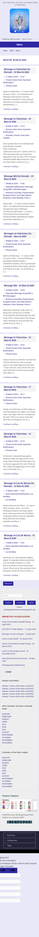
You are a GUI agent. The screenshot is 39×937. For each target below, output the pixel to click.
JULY (4, 729)
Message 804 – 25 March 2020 (19, 285)
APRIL (4, 721)
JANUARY (6, 714)
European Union (9, 195)
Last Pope (21, 195)
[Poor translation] (12, 870)
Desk (20, 80)
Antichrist (10, 193)
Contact (8, 603)
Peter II (27, 198)
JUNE (4, 727)
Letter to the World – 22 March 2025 (17, 638)
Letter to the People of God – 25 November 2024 (15, 652)
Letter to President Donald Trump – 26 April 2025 (18, 623)
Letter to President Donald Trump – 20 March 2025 (18, 644)
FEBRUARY (6, 716)
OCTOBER (6, 737)
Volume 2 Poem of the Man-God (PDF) (18, 688)
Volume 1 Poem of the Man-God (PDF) (18, 686)
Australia (9, 135)
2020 (11, 51)
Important (10, 293)
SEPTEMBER (7, 734)
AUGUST (5, 732)
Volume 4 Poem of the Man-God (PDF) (18, 693)
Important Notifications (15, 187)
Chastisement (28, 193)
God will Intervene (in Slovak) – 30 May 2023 (18, 659)
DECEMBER (7, 742)
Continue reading (11, 109)
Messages (22, 189)
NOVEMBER (7, 740)
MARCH (5, 719)
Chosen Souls (11, 80)
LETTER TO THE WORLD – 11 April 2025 (19, 629)
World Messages (11, 39)
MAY (4, 724)
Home (5, 51)
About (31, 603)
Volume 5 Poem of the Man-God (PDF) (18, 696)
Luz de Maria (11, 500)
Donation (20, 603)
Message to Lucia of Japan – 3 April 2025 (19, 634)
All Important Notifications (13, 665)
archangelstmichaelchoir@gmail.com (19, 609)
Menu (19, 44)
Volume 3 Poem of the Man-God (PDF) (18, 691)
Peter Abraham (18, 198)
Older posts (8, 583)
